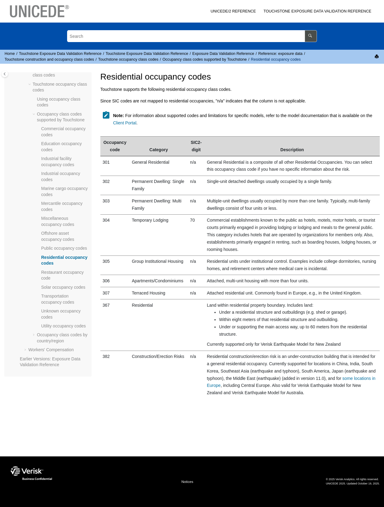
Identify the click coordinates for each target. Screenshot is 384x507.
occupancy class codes (128, 59)
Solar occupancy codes (63, 287)
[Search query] (192, 36)
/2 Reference (233, 11)
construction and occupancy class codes (49, 59)
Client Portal (124, 122)
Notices (187, 482)
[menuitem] (233, 11)
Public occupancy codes (64, 248)
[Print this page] (377, 56)
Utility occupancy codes (63, 325)
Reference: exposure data (280, 54)
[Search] (311, 36)
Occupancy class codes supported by (205, 59)
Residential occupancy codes (276, 59)
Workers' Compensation (51, 349)
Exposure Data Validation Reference (317, 11)
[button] (30, 84)
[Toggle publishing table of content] (5, 74)
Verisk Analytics (345, 479)
